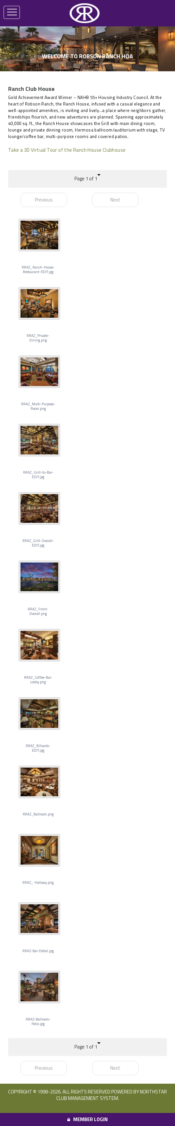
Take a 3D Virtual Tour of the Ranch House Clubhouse (67, 150)
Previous (44, 199)
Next (115, 199)
